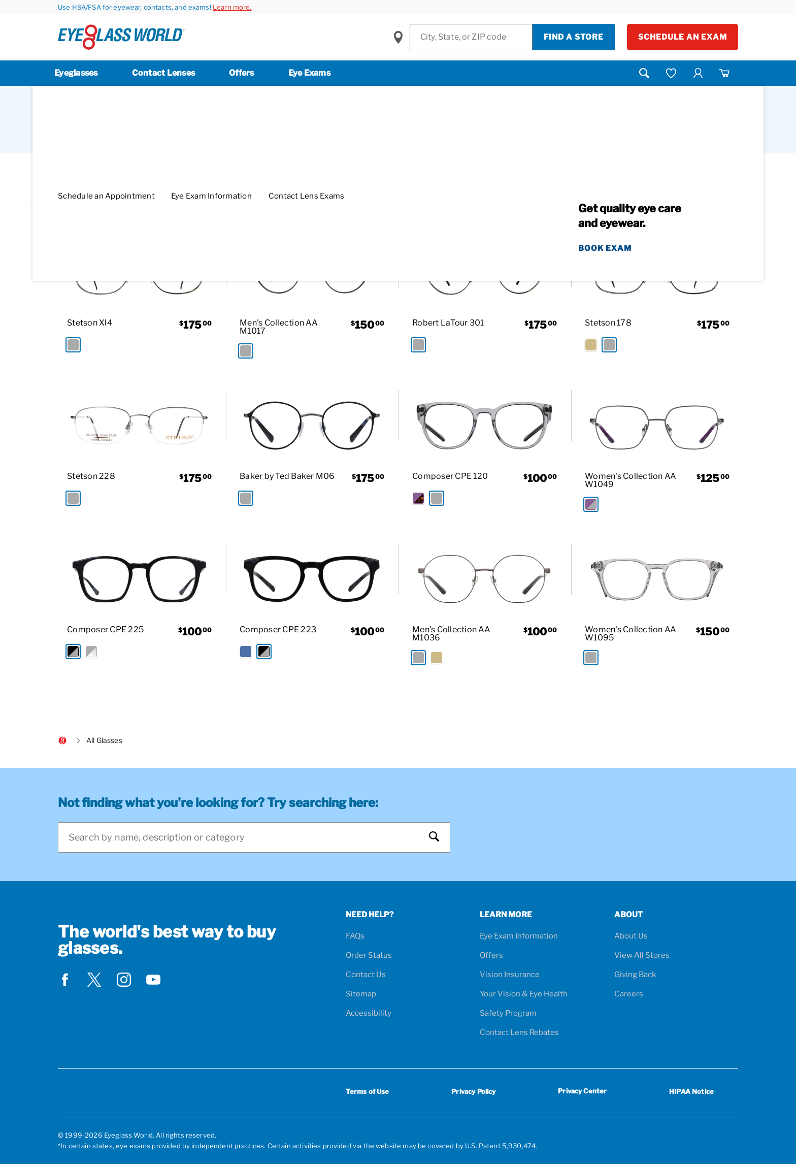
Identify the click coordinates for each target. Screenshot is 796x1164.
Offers (241, 73)
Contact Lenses (163, 73)
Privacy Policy (473, 1091)
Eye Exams (309, 73)
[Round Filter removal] (344, 194)
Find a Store (574, 37)
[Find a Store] (471, 37)
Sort (624, 134)
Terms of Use (367, 1091)
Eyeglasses (76, 73)
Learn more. (232, 7)
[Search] (244, 837)
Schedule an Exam (682, 37)
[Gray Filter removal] (394, 194)
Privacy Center (582, 1092)
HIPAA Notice (691, 1091)
